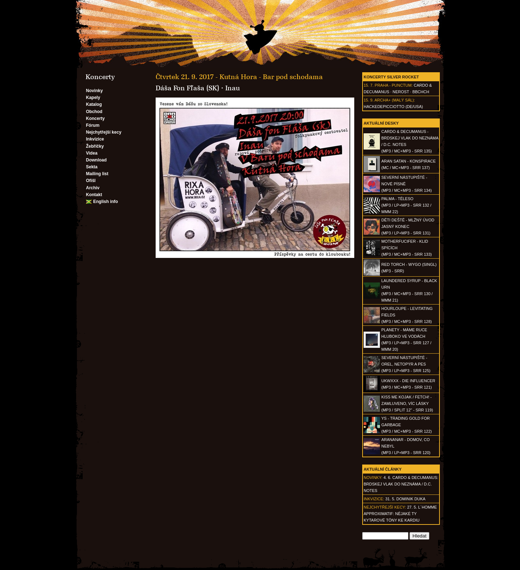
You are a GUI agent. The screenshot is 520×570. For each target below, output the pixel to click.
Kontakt (94, 194)
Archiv (92, 187)
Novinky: (373, 477)
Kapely (93, 97)
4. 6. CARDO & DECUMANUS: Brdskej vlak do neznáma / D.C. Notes (401, 484)
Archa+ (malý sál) (394, 100)
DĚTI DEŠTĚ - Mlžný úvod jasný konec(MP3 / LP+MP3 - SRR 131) (407, 226)
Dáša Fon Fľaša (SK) (187, 88)
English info (105, 201)
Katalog (94, 104)
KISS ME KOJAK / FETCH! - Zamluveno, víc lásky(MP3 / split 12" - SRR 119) (407, 403)
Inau (232, 88)
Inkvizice (95, 139)
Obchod (94, 111)
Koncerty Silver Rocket (391, 77)
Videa (92, 153)
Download (96, 160)
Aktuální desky (381, 123)
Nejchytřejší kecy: (385, 507)
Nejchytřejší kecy (103, 132)
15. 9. (369, 100)
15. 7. (369, 85)
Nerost (401, 92)
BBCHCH (420, 92)
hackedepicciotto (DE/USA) (393, 106)
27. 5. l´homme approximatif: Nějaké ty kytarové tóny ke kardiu (400, 513)
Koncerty (95, 118)
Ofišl (91, 180)
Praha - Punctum (393, 85)
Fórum (92, 125)
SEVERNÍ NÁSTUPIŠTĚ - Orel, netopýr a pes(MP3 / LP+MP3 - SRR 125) (405, 364)
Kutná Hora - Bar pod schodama (271, 77)
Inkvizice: (374, 499)
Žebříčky (95, 146)
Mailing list (97, 173)
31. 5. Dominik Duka (405, 499)
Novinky (94, 90)
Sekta (92, 166)
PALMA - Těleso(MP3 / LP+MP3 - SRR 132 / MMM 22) (406, 205)
